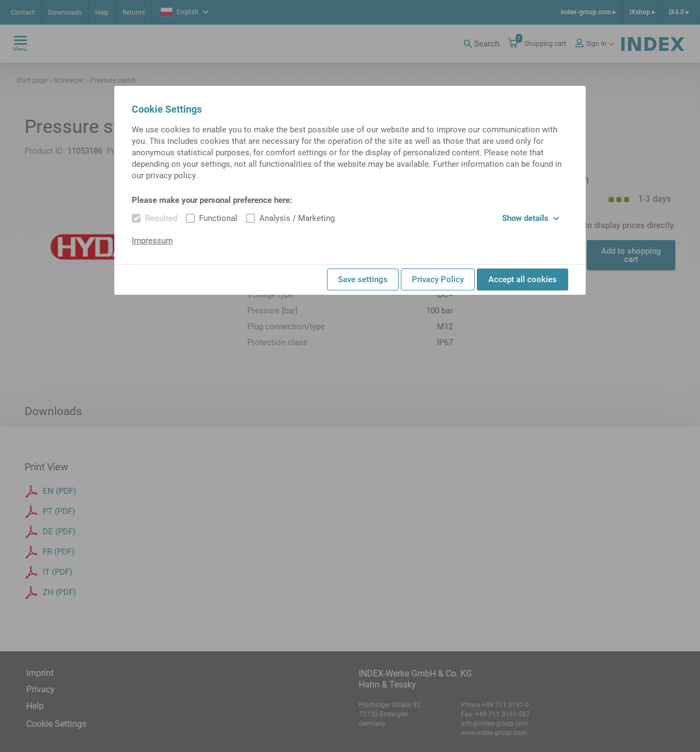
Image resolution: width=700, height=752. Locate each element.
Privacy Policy (438, 279)
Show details (530, 218)
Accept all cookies (522, 279)
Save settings (363, 279)
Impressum (152, 241)
